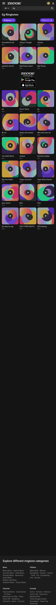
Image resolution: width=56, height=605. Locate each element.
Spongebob (34, 573)
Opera (14, 601)
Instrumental (21, 592)
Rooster (37, 578)
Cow (31, 578)
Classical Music (9, 592)
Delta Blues (19, 573)
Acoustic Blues (8, 573)
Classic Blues (21, 582)
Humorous (43, 594)
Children (33, 567)
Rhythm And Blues (10, 580)
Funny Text (34, 594)
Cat (37, 575)
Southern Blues (8, 582)
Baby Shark (34, 571)
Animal (50, 573)
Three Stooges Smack (38, 599)
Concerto (20, 601)
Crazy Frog (44, 601)
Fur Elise (7, 594)
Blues (5, 567)
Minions (43, 571)
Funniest (39, 592)
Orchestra (6, 601)
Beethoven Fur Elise (10, 596)
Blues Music (7, 571)
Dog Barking (45, 575)
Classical (6, 588)
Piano (21, 596)
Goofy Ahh (34, 604)
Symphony (15, 599)
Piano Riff (6, 599)
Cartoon (43, 573)
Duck (33, 575)
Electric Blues (18, 571)
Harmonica (19, 575)
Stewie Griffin (35, 596)
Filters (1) (47, 20)
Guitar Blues (7, 578)
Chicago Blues (8, 575)
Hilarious (47, 592)
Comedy (33, 588)
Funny (32, 592)
